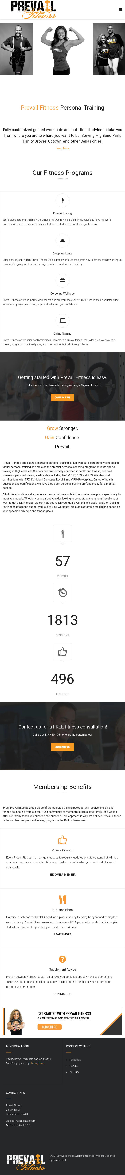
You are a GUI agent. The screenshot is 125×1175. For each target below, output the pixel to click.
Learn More (62, 148)
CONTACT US (62, 994)
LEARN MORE (62, 934)
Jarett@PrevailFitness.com (21, 1120)
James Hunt (59, 1160)
